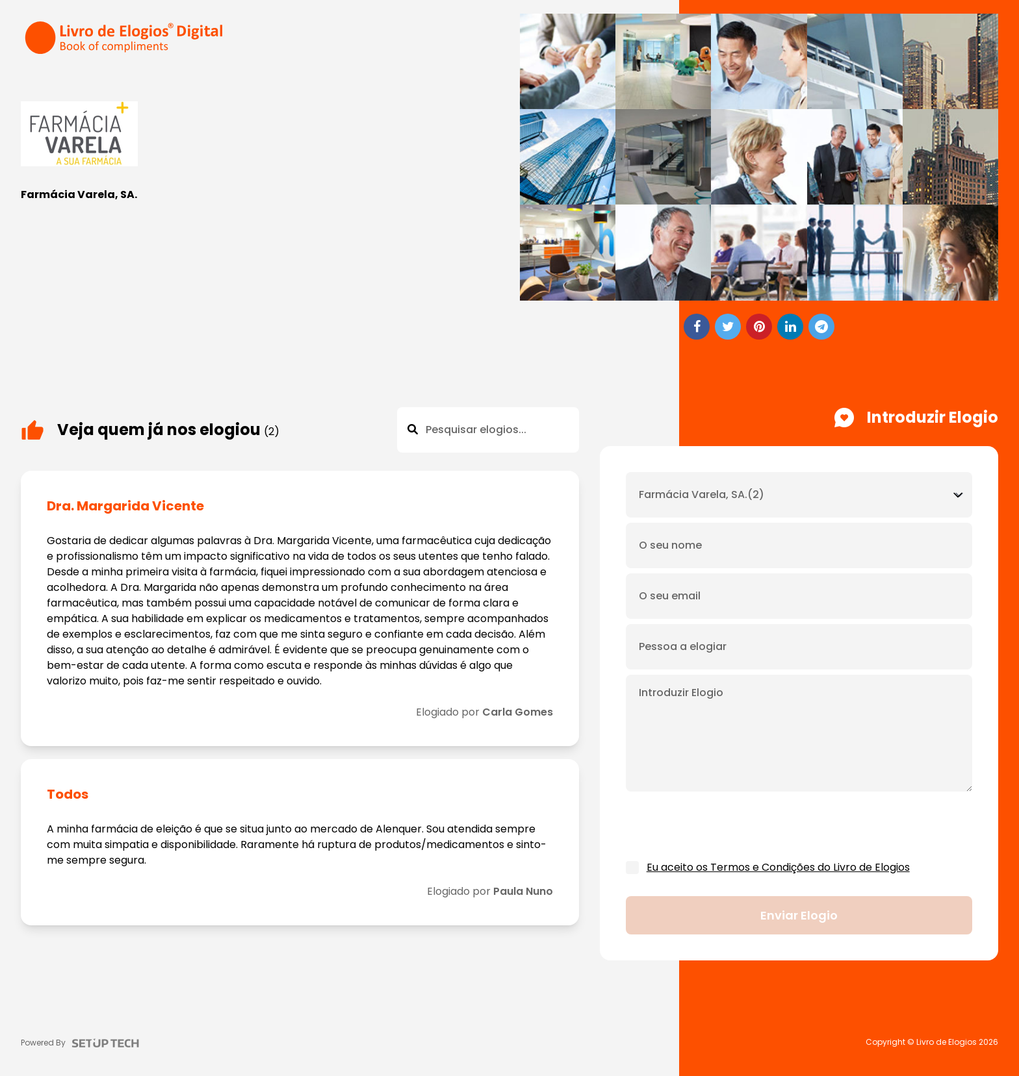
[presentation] (724, 826)
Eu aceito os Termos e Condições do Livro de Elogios (778, 867)
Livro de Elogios (946, 1042)
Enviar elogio (799, 915)
